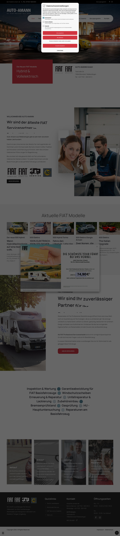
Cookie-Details (60, 50)
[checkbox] (43, 17)
